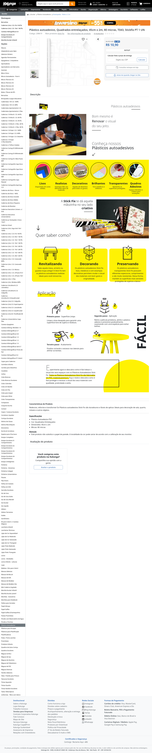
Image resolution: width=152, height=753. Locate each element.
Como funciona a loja (56, 703)
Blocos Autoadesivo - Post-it (10, 76)
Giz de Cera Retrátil (7, 500)
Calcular (141, 60)
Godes (3, 515)
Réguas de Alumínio (7, 660)
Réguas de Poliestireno (8, 663)
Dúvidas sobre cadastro (57, 706)
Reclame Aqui (78, 742)
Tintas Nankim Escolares (9, 689)
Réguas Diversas (6, 669)
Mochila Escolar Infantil (9, 40)
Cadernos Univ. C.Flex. (8, 279)
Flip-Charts (4, 481)
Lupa (3, 565)
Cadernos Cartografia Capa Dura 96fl (12, 175)
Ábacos (3, 48)
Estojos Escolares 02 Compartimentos (7, 447)
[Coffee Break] (143, 9)
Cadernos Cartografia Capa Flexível (10, 181)
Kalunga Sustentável (21, 727)
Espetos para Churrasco (9, 434)
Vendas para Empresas (23, 711)
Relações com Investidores (24, 732)
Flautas (3, 477)
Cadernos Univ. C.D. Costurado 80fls (11, 260)
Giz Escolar (4, 503)
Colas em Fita (5, 390)
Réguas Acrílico (6, 654)
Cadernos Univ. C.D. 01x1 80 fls (11, 25)
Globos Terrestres (7, 512)
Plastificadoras (6, 635)
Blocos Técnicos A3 (7, 83)
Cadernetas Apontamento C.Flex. (12, 111)
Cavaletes (4, 371)
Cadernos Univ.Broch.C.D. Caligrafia (9, 292)
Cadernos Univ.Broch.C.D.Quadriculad (10, 297)
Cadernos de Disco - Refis (9, 193)
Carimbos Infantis (7, 364)
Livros (3, 556)
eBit (86, 742)
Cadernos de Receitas (8, 206)
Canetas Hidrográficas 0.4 (9, 32)
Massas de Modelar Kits (9, 584)
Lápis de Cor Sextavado (9, 540)
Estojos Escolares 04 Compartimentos (7, 457)
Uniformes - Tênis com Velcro (10, 695)
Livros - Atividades (7, 559)
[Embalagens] (113, 9)
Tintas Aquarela (6, 682)
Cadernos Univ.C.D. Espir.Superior (12, 304)
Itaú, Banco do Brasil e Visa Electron (120, 717)
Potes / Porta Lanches (8, 638)
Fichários (4, 465)
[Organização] (93, 9)
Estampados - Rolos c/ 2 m (61, 14)
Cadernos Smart (6, 225)
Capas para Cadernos (8, 361)
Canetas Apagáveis (7, 324)
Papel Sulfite (5, 609)
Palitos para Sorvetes (8, 603)
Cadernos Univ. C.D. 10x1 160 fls (12, 28)
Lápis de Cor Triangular (9, 543)
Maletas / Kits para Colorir (9, 568)
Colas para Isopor (7, 393)
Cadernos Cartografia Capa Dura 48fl (12, 165)
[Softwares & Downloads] (134, 9)
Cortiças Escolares (7, 418)
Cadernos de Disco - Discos (10, 190)
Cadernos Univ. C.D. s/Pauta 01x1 (12, 273)
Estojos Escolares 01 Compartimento (8, 36)
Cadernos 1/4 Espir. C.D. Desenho (12, 137)
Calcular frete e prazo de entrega (120, 56)
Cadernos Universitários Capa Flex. (11, 320)
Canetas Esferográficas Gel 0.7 (11, 347)
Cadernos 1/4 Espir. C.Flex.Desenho (7, 141)
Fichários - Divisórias (8, 468)
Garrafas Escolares (7, 490)
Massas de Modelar (7, 581)
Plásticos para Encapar (8, 628)
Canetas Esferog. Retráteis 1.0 (11, 328)
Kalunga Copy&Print (21, 725)
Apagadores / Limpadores (9, 60)
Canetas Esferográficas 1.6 (10, 343)
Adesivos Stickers (7, 54)
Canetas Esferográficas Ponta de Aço (11, 351)
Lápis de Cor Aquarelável (9, 533)
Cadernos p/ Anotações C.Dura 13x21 (11, 221)
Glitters (3, 509)
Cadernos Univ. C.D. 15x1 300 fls (11, 253)
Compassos (5, 403)
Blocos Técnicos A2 (7, 80)
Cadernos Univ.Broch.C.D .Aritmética (9, 286)
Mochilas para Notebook (9, 600)
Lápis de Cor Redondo (8, 536)
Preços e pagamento (56, 709)
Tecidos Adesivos (6, 673)
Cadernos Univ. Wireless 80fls (11, 282)
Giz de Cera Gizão (7, 496)
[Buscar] (72, 3)
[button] (34, 42)
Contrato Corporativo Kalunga (25, 714)
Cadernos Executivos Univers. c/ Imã (11, 210)
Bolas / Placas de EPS (8, 92)
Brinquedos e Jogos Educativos (11, 99)
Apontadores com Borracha (10, 67)
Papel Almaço (5, 606)
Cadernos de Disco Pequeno (10, 203)
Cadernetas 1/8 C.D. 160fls (10, 102)
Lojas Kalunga (19, 706)
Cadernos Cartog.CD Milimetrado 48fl (12, 149)
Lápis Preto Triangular (8, 552)
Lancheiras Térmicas (8, 530)
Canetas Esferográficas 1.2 (10, 340)
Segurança (52, 719)
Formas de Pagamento (114, 700)
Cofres (3, 374)
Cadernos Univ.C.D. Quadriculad (11, 311)
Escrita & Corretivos (7, 431)
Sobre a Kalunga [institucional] (20, 703)
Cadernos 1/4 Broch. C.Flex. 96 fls (12, 127)
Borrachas (4, 22)
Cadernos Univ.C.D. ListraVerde (11, 307)
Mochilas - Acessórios (8, 597)
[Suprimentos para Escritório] (124, 9)
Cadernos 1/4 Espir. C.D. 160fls (11, 130)
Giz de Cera (5, 493)
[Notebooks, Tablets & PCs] (46, 9)
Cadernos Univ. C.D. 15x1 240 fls (11, 249)
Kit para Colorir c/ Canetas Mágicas (9, 523)
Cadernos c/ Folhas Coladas (10, 145)
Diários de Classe (6, 421)
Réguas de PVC (6, 666)
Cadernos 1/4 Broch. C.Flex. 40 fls (12, 124)
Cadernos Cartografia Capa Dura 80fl (12, 170)
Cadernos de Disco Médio (9, 200)
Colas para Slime (6, 396)
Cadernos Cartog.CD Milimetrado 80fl (12, 154)
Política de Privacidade (57, 727)
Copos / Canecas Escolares (10, 412)
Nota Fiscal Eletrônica (56, 722)
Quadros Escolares (7, 650)
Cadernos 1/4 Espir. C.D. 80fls (10, 133)
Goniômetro (5, 519)
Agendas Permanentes (8, 57)
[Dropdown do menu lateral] (12, 14)
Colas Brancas (5, 377)
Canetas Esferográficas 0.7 (10, 331)
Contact (3, 409)
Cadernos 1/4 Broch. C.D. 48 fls (11, 114)
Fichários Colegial (7, 471)
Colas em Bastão (6, 387)
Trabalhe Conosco (20, 709)
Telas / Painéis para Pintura (10, 676)
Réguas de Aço (6, 657)
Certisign (68, 742)
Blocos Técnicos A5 (7, 89)
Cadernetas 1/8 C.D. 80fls (9, 105)
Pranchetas (5, 641)
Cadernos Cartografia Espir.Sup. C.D (11, 186)
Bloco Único (5, 73)
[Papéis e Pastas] (64, 9)
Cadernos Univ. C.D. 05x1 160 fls (11, 237)
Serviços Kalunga (20, 722)
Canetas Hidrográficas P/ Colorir (11, 358)
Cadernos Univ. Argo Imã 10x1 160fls (11, 229)
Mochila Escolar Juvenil (8, 593)
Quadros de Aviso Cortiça (9, 647)
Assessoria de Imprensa (23, 730)
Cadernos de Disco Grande (10, 197)
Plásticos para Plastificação (10, 632)
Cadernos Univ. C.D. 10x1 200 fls (11, 246)
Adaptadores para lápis (9, 51)
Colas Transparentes (8, 399)
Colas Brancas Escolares (9, 380)
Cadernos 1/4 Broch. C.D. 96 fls (11, 121)
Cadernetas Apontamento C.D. (11, 108)
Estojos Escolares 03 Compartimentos (7, 452)
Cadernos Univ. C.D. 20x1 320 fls (11, 256)
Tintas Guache (6, 685)
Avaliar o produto (48, 467)
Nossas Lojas (82, 2)
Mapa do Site (18, 719)
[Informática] (73, 9)
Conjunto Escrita (6, 406)
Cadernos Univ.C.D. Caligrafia (10, 301)
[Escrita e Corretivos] (83, 9)
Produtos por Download (57, 725)
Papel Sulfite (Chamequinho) (10, 613)
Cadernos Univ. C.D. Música (10, 270)
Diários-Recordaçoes (8, 425)
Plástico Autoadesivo (8, 625)
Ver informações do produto (79, 33)
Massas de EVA (6, 578)
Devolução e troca (55, 717)
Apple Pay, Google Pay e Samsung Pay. (120, 723)
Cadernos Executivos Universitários (8, 216)
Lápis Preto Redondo (8, 546)
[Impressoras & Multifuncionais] (36, 9)
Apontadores (5, 64)
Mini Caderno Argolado (9, 587)
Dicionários (5, 428)
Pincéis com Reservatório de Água (12, 619)
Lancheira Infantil (7, 527)
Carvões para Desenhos (9, 368)
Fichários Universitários (9, 474)
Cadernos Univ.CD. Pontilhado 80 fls (12, 315)
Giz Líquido (5, 506)
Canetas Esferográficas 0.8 (10, 334)
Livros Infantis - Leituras (9, 562)
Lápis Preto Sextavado (8, 549)
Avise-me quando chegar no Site (127, 75)
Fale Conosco (18, 717)
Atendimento (82, 4)
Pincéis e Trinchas (7, 622)
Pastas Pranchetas (7, 616)
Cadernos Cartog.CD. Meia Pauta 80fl (12, 160)
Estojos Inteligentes (7, 462)
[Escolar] (56, 9)
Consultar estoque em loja (127, 67)
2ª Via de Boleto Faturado (58, 730)
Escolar (33, 14)
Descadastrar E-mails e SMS (59, 732)
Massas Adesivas (6, 571)
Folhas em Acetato (7, 484)
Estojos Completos (7, 437)
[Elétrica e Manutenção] (103, 9)
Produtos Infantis (7, 644)
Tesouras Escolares (7, 679)
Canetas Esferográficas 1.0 (10, 337)
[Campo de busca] (52, 3)
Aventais (4, 70)
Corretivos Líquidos (7, 415)
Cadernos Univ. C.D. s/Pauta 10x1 (12, 276)
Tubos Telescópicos (7, 692)
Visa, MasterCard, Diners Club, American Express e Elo (120, 704)
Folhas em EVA (6, 487)
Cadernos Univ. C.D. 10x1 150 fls (11, 240)
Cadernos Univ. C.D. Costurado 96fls (11, 265)
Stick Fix (61, 33)
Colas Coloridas (6, 383)
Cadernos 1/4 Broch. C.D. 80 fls (11, 117)
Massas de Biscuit (7, 574)
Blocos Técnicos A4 (7, 86)
